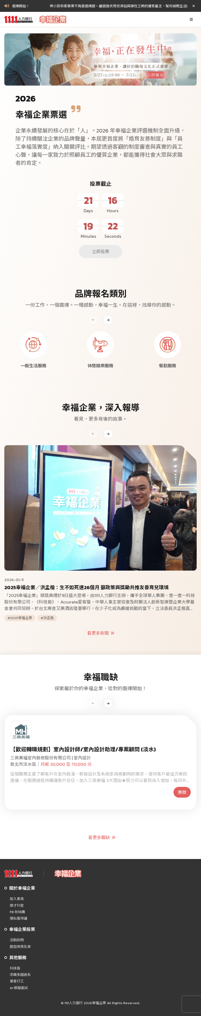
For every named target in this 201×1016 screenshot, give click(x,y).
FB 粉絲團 (17, 912)
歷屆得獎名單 (20, 947)
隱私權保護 (18, 918)
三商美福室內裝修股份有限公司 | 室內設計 (50, 758)
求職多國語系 (20, 975)
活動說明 (17, 940)
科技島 (15, 968)
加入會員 (17, 899)
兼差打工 (17, 981)
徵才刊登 (17, 905)
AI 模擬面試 (19, 988)
